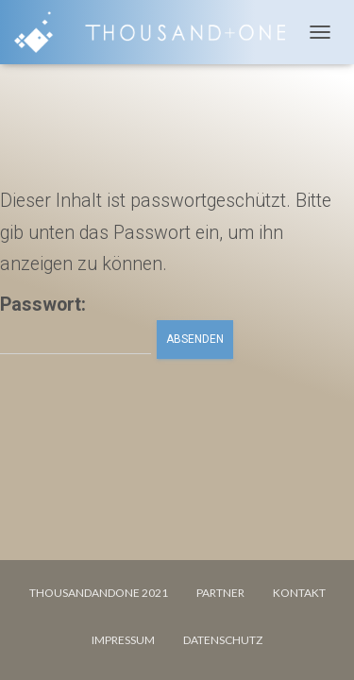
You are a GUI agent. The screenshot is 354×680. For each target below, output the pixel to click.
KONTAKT (299, 593)
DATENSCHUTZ (222, 640)
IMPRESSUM (123, 640)
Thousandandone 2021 (98, 593)
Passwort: (75, 324)
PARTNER (220, 593)
